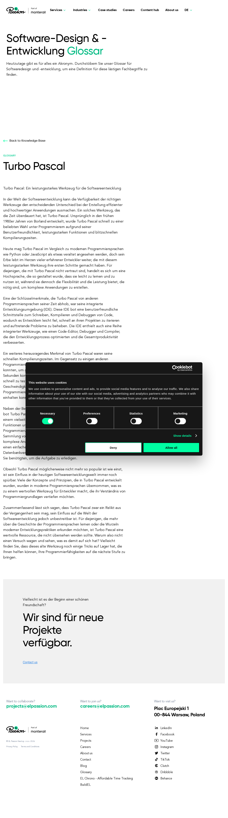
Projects (85, 740)
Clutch (161, 766)
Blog (83, 766)
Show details (182, 435)
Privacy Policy (12, 747)
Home (84, 728)
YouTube (163, 741)
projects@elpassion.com (31, 706)
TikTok (162, 759)
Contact (85, 759)
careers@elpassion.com (105, 706)
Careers (128, 10)
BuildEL (85, 785)
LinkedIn (163, 728)
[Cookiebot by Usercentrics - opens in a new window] (175, 368)
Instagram (164, 747)
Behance (163, 778)
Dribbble (163, 772)
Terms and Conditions (30, 747)
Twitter (162, 753)
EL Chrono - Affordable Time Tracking (106, 778)
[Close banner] (198, 368)
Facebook (164, 734)
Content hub (150, 10)
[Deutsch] (189, 10)
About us (171, 10)
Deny (113, 447)
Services (85, 734)
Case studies (107, 10)
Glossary (86, 772)
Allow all (171, 447)
